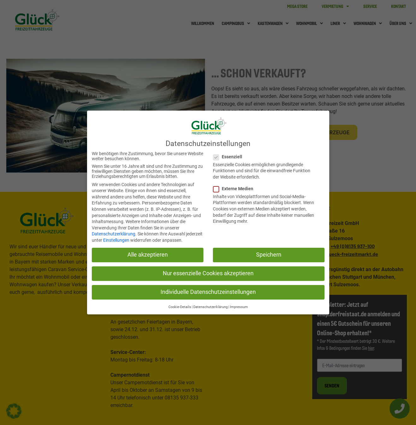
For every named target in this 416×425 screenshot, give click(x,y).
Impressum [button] (239, 306)
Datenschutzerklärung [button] (210, 306)
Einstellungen (116, 238)
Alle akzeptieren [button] (147, 253)
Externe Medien (233, 187)
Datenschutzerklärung (113, 232)
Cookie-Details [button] (179, 306)
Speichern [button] (268, 253)
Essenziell (228, 155)
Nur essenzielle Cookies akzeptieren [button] (208, 272)
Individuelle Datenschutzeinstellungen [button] (208, 291)
